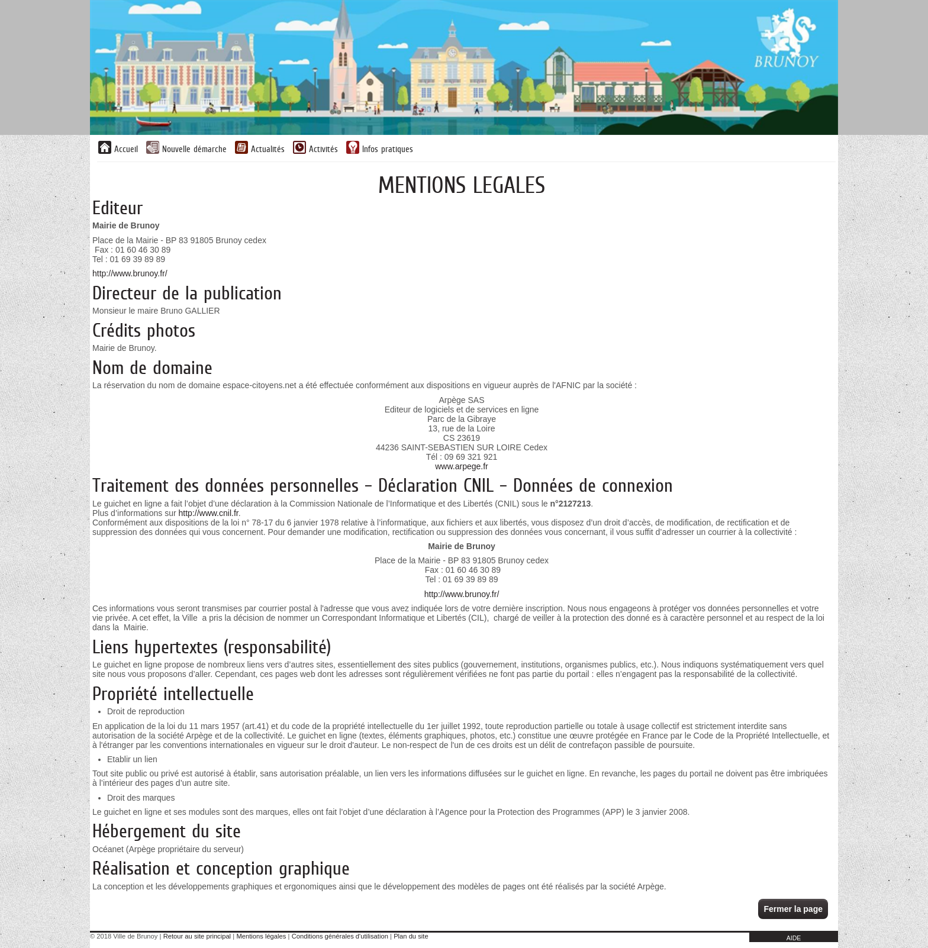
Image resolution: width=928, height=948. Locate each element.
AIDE (794, 937)
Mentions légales (261, 936)
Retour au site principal (197, 936)
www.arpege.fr (461, 466)
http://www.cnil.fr (209, 513)
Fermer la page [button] (793, 909)
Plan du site (411, 936)
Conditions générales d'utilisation (340, 936)
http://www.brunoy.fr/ (129, 273)
